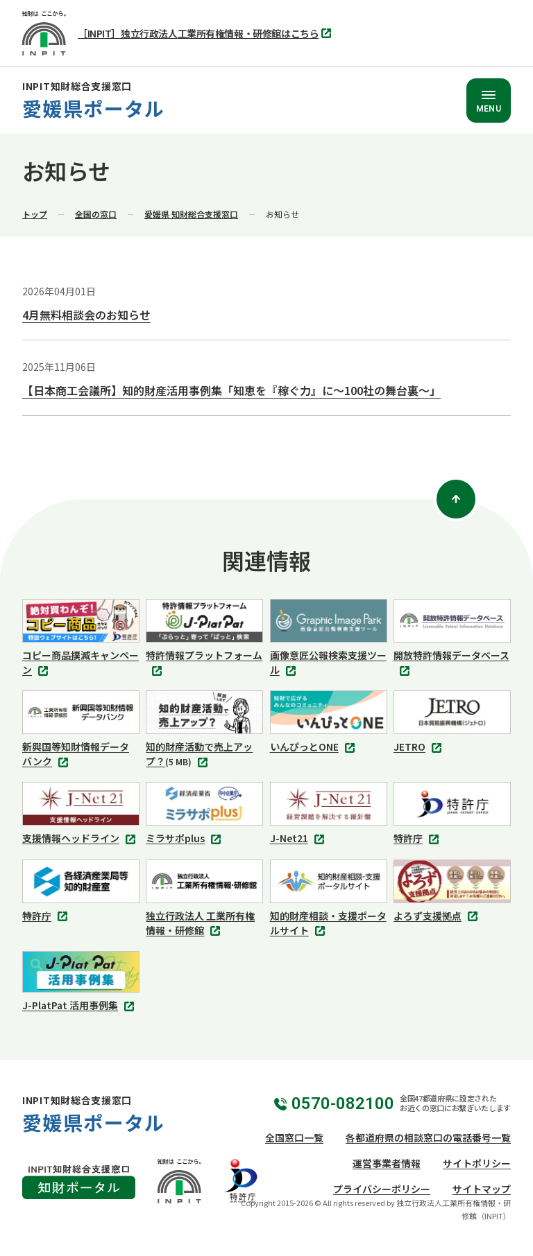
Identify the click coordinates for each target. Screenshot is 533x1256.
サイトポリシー (477, 1163)
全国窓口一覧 (294, 1137)
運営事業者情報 (387, 1163)
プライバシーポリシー (381, 1189)
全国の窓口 (96, 214)
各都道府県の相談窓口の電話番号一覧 (428, 1137)
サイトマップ (481, 1189)
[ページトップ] (456, 499)
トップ (34, 214)
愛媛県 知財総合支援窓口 (191, 214)
